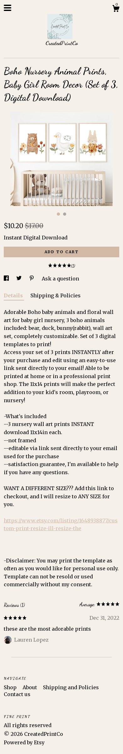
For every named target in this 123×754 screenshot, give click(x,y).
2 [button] (64, 214)
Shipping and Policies (71, 687)
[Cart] (115, 9)
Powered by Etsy (24, 742)
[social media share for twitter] (19, 278)
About (30, 687)
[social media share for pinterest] (32, 278)
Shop (11, 687)
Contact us (17, 694)
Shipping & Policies (55, 295)
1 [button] (58, 214)
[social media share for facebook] (7, 278)
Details (14, 295)
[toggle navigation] (7, 8)
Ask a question (60, 278)
